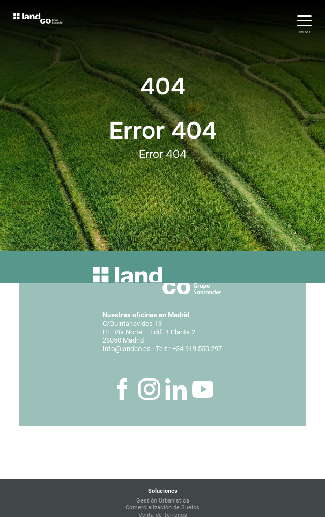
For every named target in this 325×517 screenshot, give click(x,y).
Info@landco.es (126, 349)
